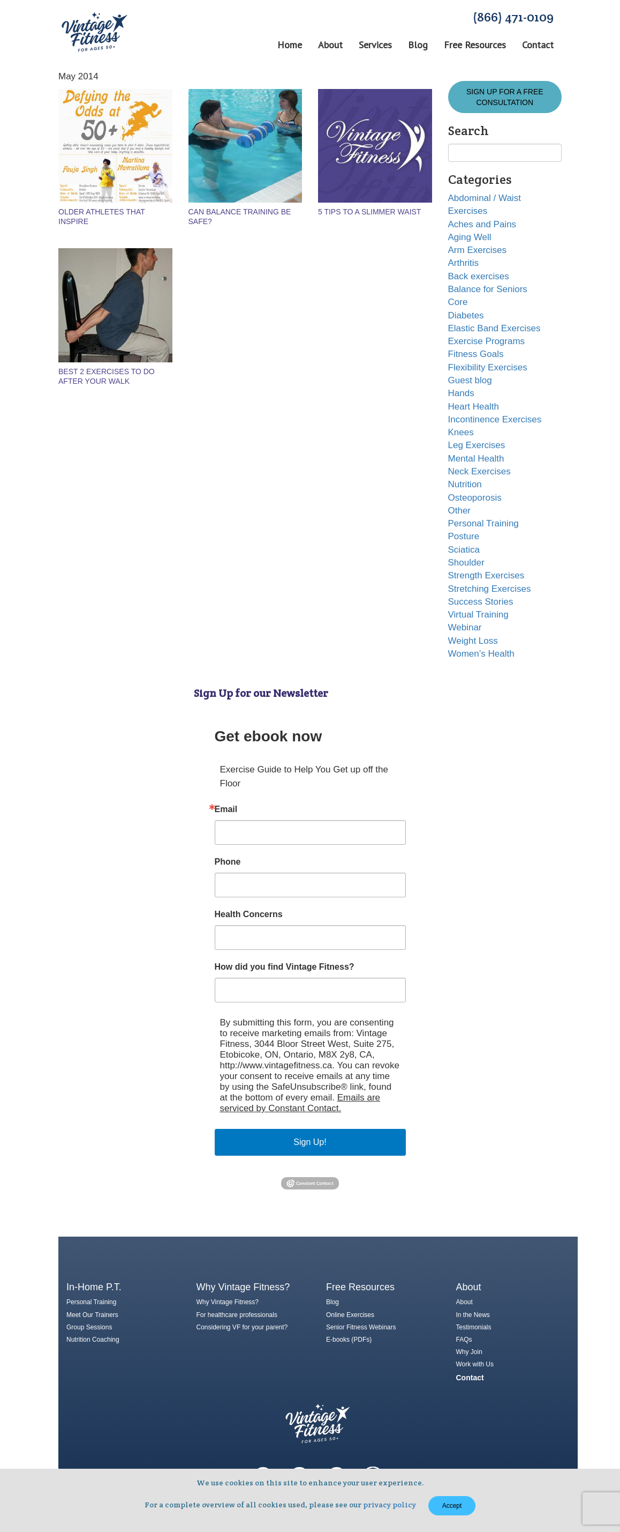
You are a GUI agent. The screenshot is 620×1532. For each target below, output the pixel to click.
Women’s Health (481, 654)
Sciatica (464, 550)
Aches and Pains (482, 224)
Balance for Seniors (487, 289)
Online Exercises (350, 1315)
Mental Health (476, 458)
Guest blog (470, 380)
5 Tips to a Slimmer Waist (369, 211)
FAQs (464, 1339)
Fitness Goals (476, 354)
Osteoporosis (475, 498)
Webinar (465, 627)
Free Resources (475, 45)
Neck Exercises (479, 471)
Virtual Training (478, 614)
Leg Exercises (476, 445)
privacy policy (389, 1504)
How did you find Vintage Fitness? (284, 967)
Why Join (469, 1352)
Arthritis (463, 263)
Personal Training (483, 523)
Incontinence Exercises (495, 419)
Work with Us (475, 1364)
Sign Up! (309, 1142)
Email (226, 809)
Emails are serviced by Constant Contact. (300, 1102)
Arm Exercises (477, 250)
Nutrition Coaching (92, 1339)
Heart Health (473, 406)
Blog (418, 45)
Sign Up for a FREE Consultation (504, 97)
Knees (461, 432)
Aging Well (470, 237)
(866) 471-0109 (513, 17)
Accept (452, 1505)
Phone (228, 862)
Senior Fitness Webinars (361, 1327)
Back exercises (478, 276)
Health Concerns (249, 914)
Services (375, 45)
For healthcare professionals (236, 1315)
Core (458, 302)
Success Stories (480, 602)
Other (459, 510)
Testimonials (474, 1327)
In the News (473, 1315)
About (330, 45)
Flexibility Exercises (487, 367)
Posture (464, 536)
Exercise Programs (486, 341)
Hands (461, 393)
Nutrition (465, 484)
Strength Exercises (486, 575)
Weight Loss (473, 641)
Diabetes (466, 315)
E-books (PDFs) (349, 1339)
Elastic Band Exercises (494, 328)
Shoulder (466, 562)
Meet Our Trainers (92, 1315)
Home (289, 45)
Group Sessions (89, 1327)
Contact (538, 45)
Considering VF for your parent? (242, 1327)
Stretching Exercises (489, 589)
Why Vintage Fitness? (227, 1302)
